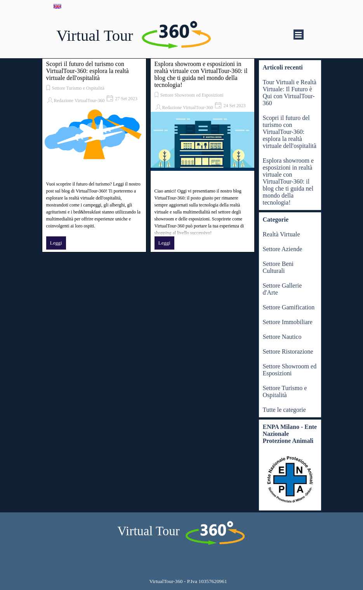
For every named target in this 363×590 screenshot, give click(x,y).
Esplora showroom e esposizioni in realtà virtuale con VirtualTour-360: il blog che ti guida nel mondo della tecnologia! (201, 74)
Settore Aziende (282, 249)
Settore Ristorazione (288, 351)
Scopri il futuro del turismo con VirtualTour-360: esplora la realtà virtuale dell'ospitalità (87, 71)
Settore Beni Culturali (278, 267)
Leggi (56, 243)
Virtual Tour (94, 35)
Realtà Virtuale (281, 234)
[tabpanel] (188, 581)
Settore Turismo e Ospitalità (78, 88)
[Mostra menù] (299, 35)
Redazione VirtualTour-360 (79, 100)
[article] (94, 155)
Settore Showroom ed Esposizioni (192, 95)
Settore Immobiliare (288, 322)
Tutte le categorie (284, 409)
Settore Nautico (282, 336)
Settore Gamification (289, 307)
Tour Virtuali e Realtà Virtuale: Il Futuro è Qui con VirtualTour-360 (289, 92)
